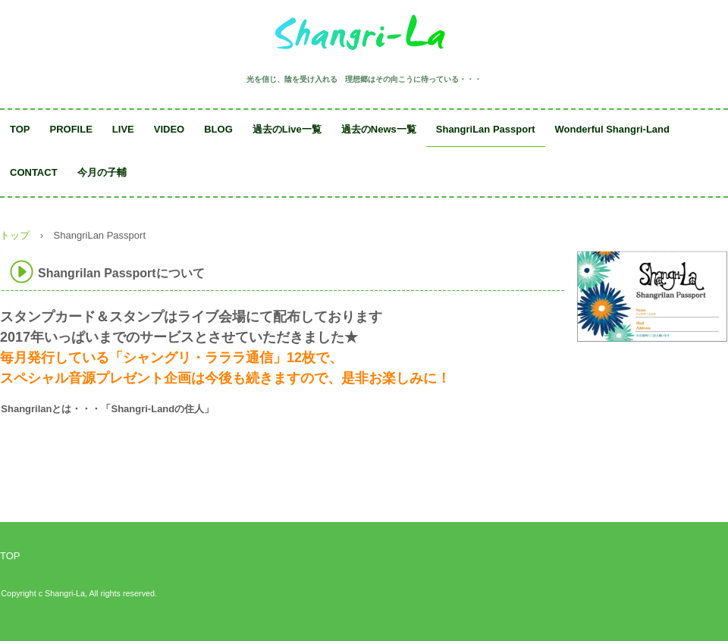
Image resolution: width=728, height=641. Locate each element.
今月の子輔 (102, 172)
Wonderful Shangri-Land (612, 129)
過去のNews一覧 (378, 129)
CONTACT (34, 172)
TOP (20, 129)
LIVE (123, 129)
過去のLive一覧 (287, 129)
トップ (15, 235)
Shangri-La (364, 36)
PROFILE (71, 129)
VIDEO (169, 129)
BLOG (218, 129)
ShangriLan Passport (485, 129)
